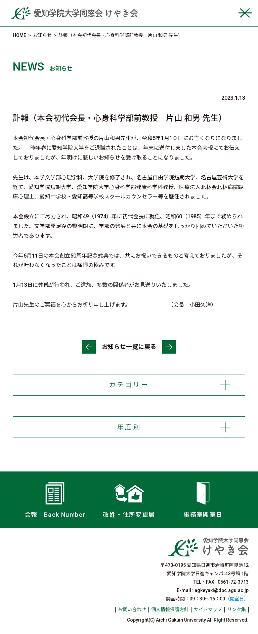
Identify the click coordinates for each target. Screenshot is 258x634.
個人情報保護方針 (170, 609)
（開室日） (237, 598)
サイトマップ (208, 609)
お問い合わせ (132, 609)
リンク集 (236, 609)
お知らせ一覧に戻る (129, 346)
